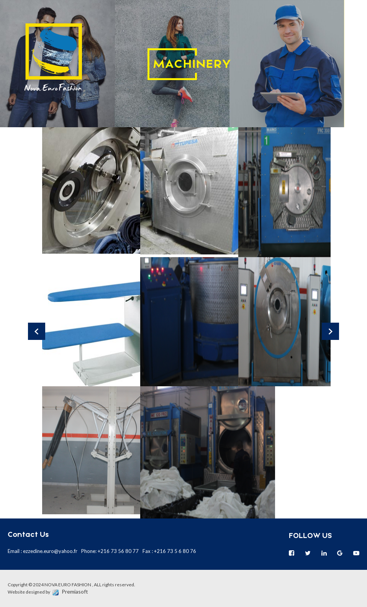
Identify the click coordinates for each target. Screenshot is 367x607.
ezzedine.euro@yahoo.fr (50, 551)
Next (330, 331)
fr (355, 13)
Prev (36, 331)
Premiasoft (75, 591)
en (355, 30)
